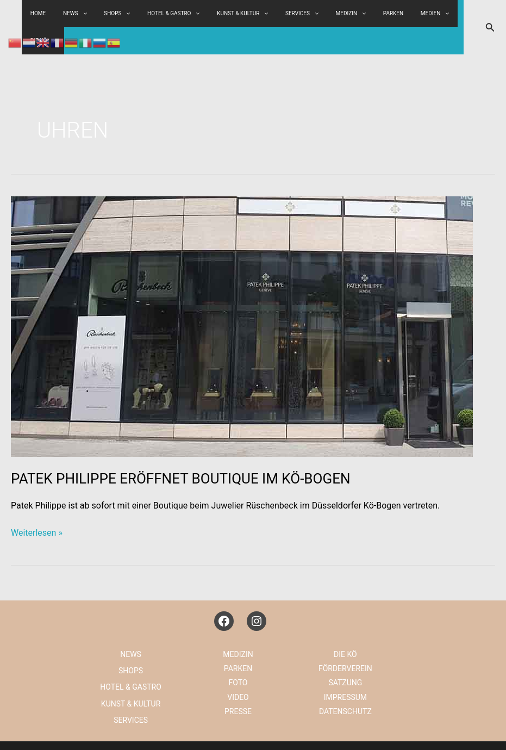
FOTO (238, 655)
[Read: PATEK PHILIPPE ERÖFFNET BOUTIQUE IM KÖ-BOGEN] (242, 299)
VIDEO (238, 670)
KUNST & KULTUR (237, 13)
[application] (133, 13)
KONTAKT (444, 732)
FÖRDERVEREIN (345, 641)
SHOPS (125, 13)
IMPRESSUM (345, 670)
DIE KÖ (442, 13)
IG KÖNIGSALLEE (385, 732)
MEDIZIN (333, 13)
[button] (490, 14)
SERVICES (291, 13)
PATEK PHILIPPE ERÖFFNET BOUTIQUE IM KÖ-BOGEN (180, 451)
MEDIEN (404, 13)
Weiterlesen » (37, 506)
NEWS (130, 627)
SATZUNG (345, 655)
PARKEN (369, 13)
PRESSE (238, 684)
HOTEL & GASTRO (175, 13)
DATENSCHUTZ (345, 684)
